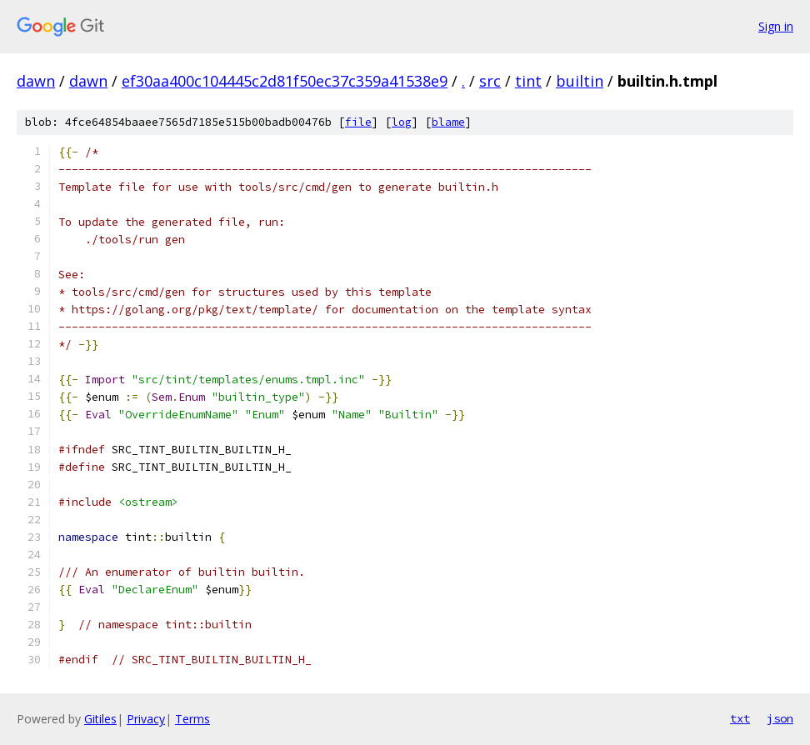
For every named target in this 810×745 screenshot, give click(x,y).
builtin (579, 81)
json (780, 718)
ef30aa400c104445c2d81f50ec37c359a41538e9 (285, 81)
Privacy (146, 719)
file (358, 122)
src (490, 81)
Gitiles (100, 719)
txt (740, 718)
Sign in (775, 26)
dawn (36, 81)
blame (448, 122)
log (402, 122)
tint (528, 81)
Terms (192, 719)
